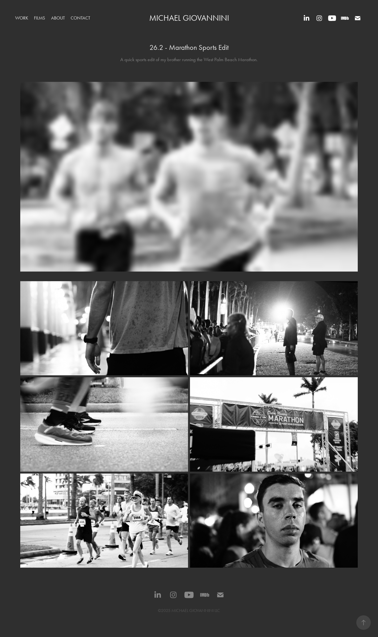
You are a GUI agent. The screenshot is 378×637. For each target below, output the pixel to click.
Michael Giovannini (189, 18)
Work (21, 18)
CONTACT (80, 18)
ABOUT (58, 18)
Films (39, 18)
